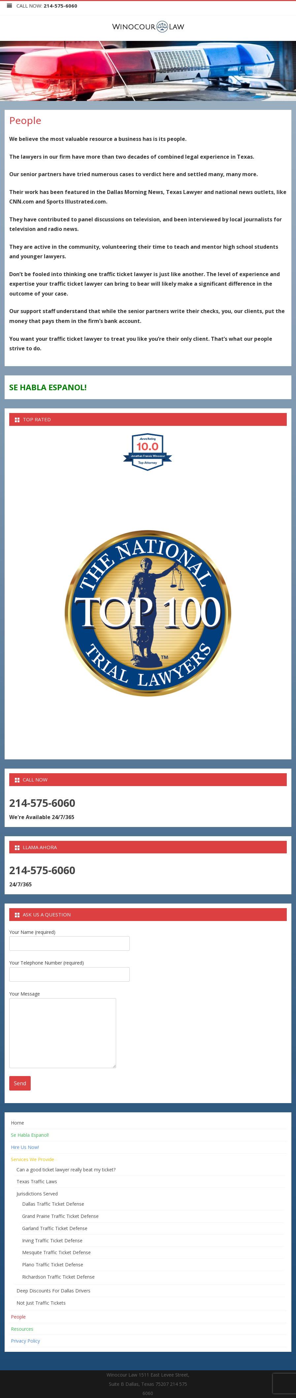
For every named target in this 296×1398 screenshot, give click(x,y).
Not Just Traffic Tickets (41, 1303)
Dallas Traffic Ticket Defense (53, 1204)
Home (17, 1123)
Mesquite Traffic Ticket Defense (56, 1252)
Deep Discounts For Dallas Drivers (53, 1290)
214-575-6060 (60, 5)
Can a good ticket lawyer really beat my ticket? (65, 1169)
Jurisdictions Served (37, 1194)
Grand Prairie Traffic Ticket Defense (60, 1216)
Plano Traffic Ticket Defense (52, 1264)
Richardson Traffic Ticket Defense (58, 1277)
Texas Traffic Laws (36, 1181)
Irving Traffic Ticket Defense (52, 1240)
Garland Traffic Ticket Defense (54, 1228)
